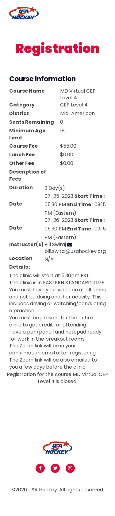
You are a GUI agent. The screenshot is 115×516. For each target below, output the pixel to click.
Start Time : (90, 196)
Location (21, 258)
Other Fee (21, 163)
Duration (21, 187)
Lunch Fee (22, 154)
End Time (79, 204)
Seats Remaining (31, 122)
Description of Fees (27, 175)
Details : (19, 267)
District (19, 113)
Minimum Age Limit (27, 134)
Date (15, 204)
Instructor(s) (26, 244)
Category (22, 105)
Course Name (26, 91)
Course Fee (23, 146)
